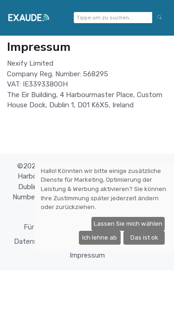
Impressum (87, 255)
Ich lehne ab (99, 237)
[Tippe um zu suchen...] (113, 18)
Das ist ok (144, 237)
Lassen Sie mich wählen (128, 223)
